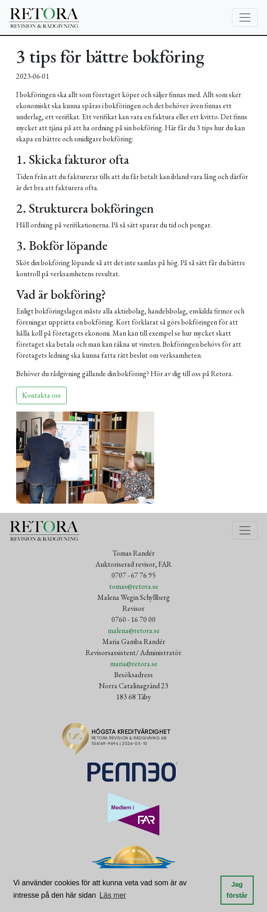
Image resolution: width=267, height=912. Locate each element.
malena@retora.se (134, 630)
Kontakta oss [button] (41, 395)
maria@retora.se (133, 663)
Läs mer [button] (112, 895)
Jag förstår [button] (237, 890)
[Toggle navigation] (245, 17)
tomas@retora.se (133, 586)
